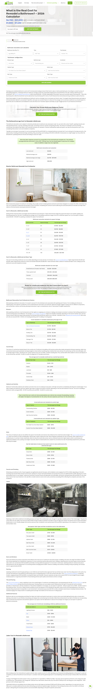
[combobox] (46, 53)
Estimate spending (52, 3)
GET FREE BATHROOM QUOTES (46, 114)
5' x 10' (28, 236)
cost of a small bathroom (62, 260)
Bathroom (12, 7)
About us (63, 3)
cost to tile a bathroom (14, 582)
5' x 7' (27, 232)
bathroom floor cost (77, 582)
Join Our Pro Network (81, 3)
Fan (27, 613)
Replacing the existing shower (73, 315)
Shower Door (29, 627)
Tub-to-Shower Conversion (33, 326)
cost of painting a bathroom (71, 573)
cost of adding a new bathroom (22, 94)
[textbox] (37, 53)
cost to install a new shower (38, 313)
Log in (70, 3)
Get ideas (26, 3)
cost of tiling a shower (11, 584)
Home (7, 7)
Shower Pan (29, 630)
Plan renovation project (37, 3)
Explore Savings (46, 82)
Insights (20, 3)
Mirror (27, 620)
